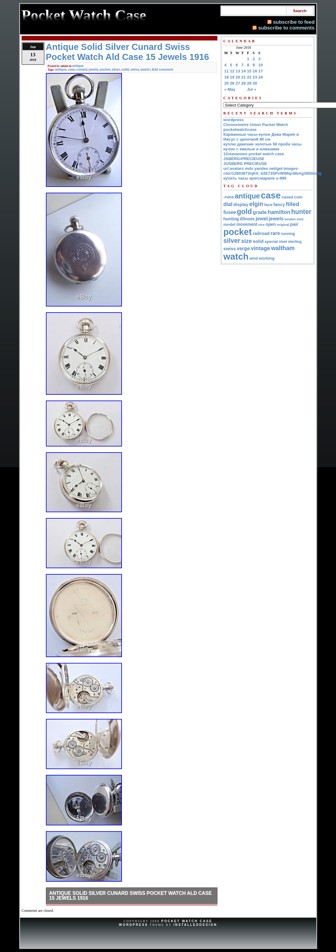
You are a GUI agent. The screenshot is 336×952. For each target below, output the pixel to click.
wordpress (233, 119)
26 (232, 83)
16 (255, 71)
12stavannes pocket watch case (253, 154)
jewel (262, 218)
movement (246, 224)
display (241, 204)
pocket (105, 69)
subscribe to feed (294, 22)
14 (243, 71)
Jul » (251, 89)
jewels (94, 69)
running (288, 234)
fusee (229, 212)
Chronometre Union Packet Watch (255, 124)
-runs (228, 196)
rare (275, 233)
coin (298, 197)
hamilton (279, 212)
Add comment (162, 69)
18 (226, 77)
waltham (283, 248)
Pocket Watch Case (186, 921)
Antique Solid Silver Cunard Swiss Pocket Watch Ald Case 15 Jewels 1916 (130, 896)
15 (249, 71)
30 (255, 83)
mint (299, 219)
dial (228, 204)
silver (116, 69)
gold (244, 211)
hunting (231, 218)
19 (232, 77)
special (271, 241)
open (271, 224)
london (290, 219)
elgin (256, 204)
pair (294, 224)
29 (249, 83)
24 (260, 77)
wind (253, 258)
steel (283, 242)
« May (230, 89)
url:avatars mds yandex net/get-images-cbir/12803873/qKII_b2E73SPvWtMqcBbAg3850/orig (272, 171)
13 (238, 71)
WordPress (133, 924)
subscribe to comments (286, 27)
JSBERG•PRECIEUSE (244, 158)
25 (226, 83)
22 (249, 77)
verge (243, 248)
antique (78, 66)
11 (226, 71)
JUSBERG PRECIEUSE (245, 163)
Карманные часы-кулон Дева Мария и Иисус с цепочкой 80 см (261, 137)
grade (260, 212)
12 (232, 71)
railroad (261, 233)
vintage (260, 248)
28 (243, 83)
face (268, 204)
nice (261, 224)
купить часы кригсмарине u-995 (254, 178)
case (71, 69)
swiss (134, 69)
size (246, 241)
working (266, 258)
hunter (301, 211)
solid (125, 69)
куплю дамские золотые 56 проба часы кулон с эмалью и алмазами (262, 146)
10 (260, 65)
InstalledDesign (195, 924)
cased (287, 197)
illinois (247, 218)
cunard (82, 69)
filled (292, 204)
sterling (295, 242)
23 (255, 77)
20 (238, 77)
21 (243, 77)
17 (260, 71)
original (283, 224)
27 (238, 83)
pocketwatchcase (240, 129)
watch (145, 69)
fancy (279, 204)
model (229, 224)
